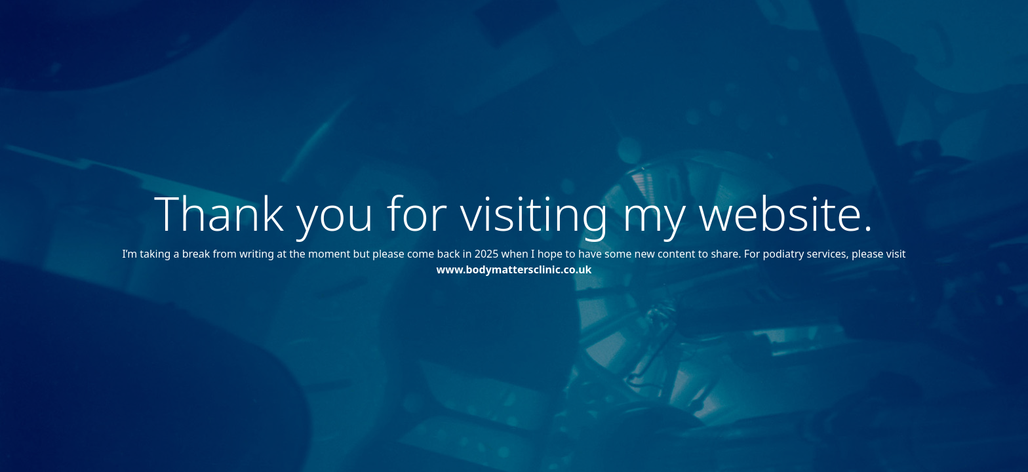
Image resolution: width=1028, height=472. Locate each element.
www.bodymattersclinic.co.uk (514, 269)
